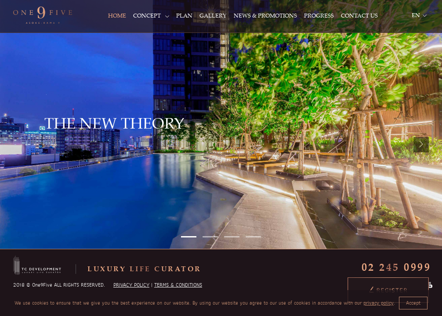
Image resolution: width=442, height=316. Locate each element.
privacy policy (378, 303)
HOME (117, 15)
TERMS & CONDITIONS (178, 285)
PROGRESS (319, 15)
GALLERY (213, 15)
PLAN (184, 15)
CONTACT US (359, 15)
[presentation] (421, 144)
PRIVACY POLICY (131, 285)
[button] (188, 237)
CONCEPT (151, 15)
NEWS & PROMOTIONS (265, 15)
